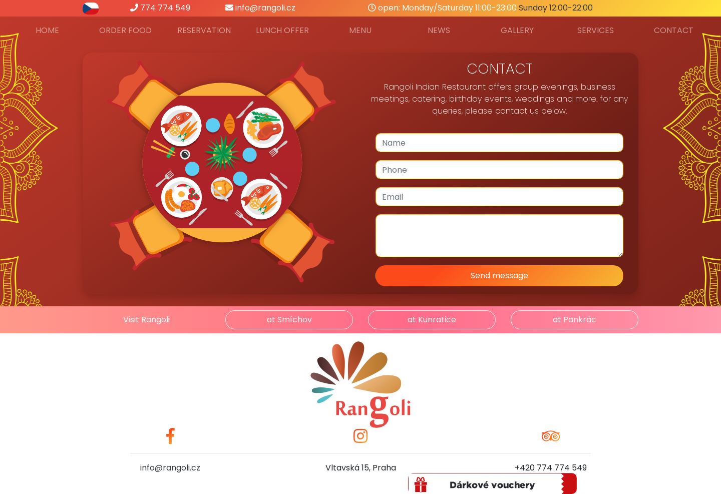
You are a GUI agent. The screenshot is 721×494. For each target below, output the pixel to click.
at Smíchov (289, 319)
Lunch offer (282, 30)
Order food (125, 30)
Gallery (517, 30)
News (439, 30)
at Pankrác (574, 319)
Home (47, 30)
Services (595, 30)
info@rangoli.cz (260, 8)
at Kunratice (432, 319)
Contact (673, 30)
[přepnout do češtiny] (91, 8)
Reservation (204, 30)
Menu (360, 30)
